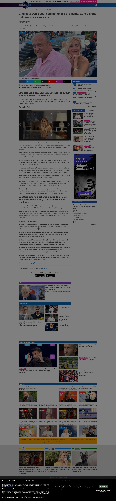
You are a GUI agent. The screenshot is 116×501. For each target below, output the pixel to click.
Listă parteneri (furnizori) (57, 489)
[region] (58, 490)
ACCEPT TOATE (103, 486)
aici (36, 493)
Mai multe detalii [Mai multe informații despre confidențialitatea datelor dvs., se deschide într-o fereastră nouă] (10, 486)
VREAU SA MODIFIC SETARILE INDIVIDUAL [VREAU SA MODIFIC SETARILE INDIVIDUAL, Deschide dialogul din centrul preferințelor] (103, 491)
